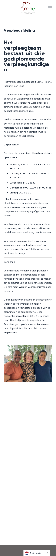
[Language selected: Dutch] (36, 553)
